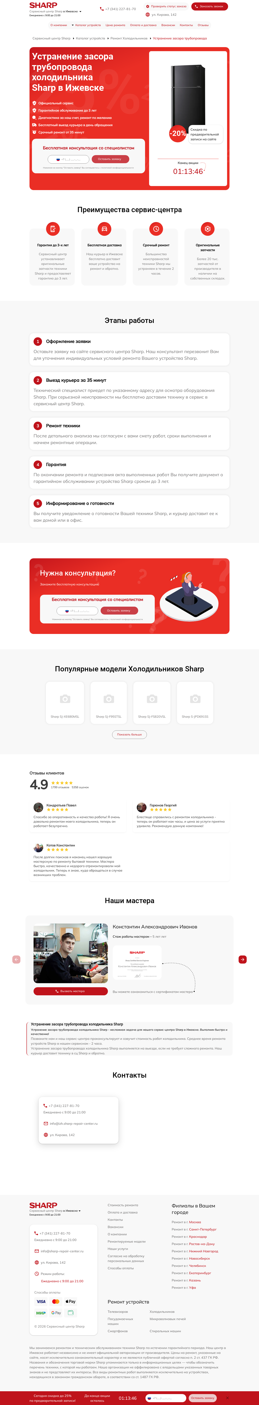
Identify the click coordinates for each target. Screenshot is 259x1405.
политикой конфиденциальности (117, 167)
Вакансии (168, 25)
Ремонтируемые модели (127, 1241)
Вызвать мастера (70, 991)
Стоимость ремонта (123, 1205)
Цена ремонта (115, 25)
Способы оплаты (121, 1268)
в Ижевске (72, 11)
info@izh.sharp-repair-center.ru (70, 1123)
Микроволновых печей (168, 1319)
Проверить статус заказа (166, 6)
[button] (243, 959)
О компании (59, 25)
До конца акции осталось (97, 1398)
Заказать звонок (209, 6)
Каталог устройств (88, 25)
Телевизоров (118, 1312)
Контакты (186, 25)
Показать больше (129, 734)
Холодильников (162, 1312)
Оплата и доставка (143, 25)
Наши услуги (118, 1249)
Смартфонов (118, 1331)
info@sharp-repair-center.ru (58, 1251)
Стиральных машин (165, 1331)
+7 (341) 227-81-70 (120, 9)
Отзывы (203, 25)
